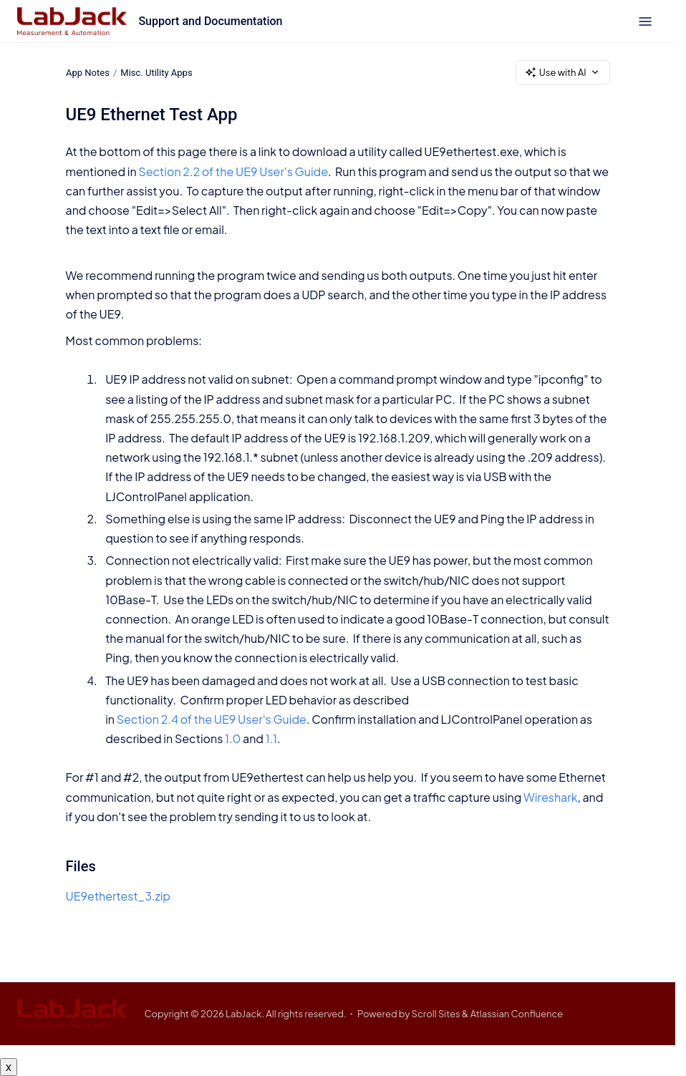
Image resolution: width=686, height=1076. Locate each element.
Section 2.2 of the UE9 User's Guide (233, 171)
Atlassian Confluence (517, 1013)
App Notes (88, 72)
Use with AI (563, 73)
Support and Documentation (210, 21)
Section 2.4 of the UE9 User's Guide (211, 719)
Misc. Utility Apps (156, 72)
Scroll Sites (436, 1013)
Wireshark (550, 797)
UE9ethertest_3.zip (118, 895)
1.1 (271, 738)
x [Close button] (8, 1066)
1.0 (233, 738)
